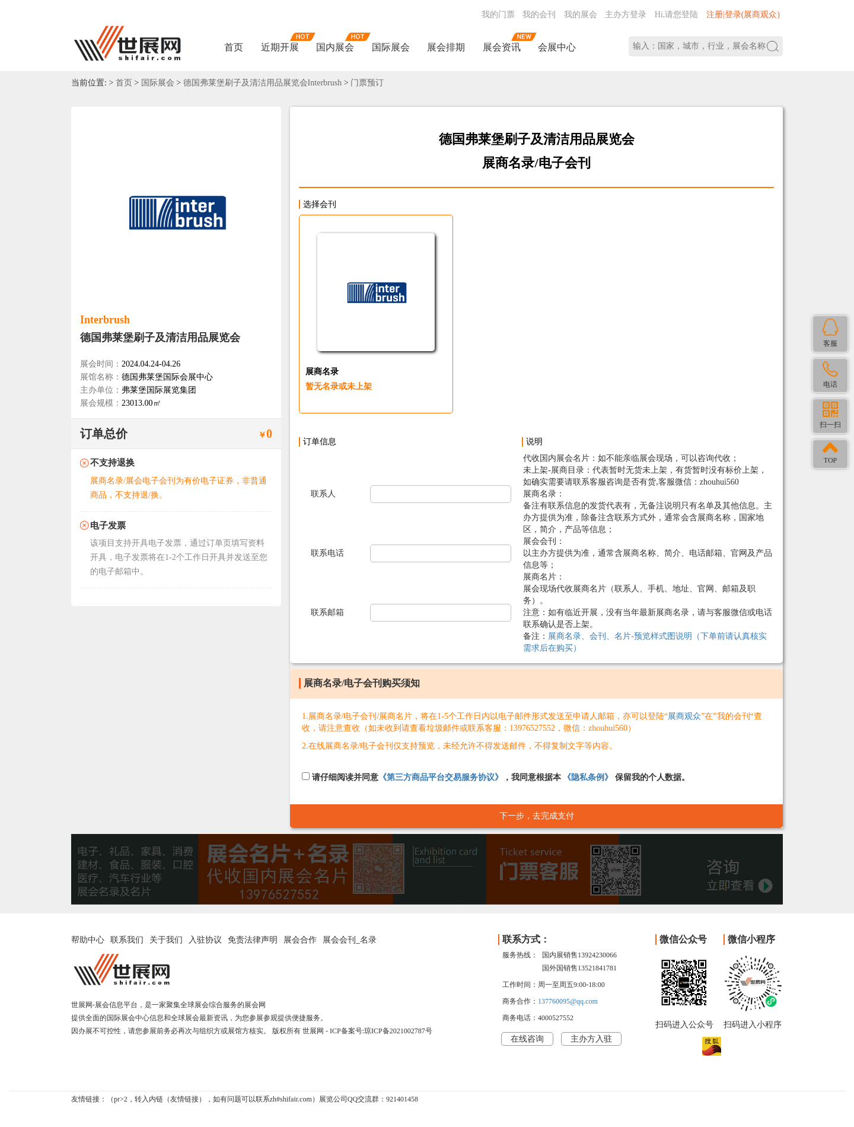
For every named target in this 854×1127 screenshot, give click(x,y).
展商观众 (684, 716)
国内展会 (335, 47)
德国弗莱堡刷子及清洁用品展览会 (160, 337)
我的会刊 (539, 14)
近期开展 (280, 47)
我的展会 (580, 14)
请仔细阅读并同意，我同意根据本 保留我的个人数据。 (496, 777)
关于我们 (166, 939)
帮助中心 (87, 939)
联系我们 (127, 939)
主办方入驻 (591, 1038)
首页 (233, 47)
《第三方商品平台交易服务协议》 (440, 777)
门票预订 (367, 82)
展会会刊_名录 (350, 939)
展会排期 (446, 47)
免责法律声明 (253, 939)
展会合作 (300, 939)
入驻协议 (205, 939)
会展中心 (557, 47)
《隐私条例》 (588, 777)
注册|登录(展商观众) (743, 14)
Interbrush (105, 320)
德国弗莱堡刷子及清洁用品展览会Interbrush (262, 82)
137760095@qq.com (568, 1001)
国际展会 (391, 47)
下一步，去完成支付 (536, 815)
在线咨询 (527, 1038)
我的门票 (498, 14)
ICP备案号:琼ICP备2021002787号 (381, 1031)
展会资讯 (502, 47)
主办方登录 (625, 14)
